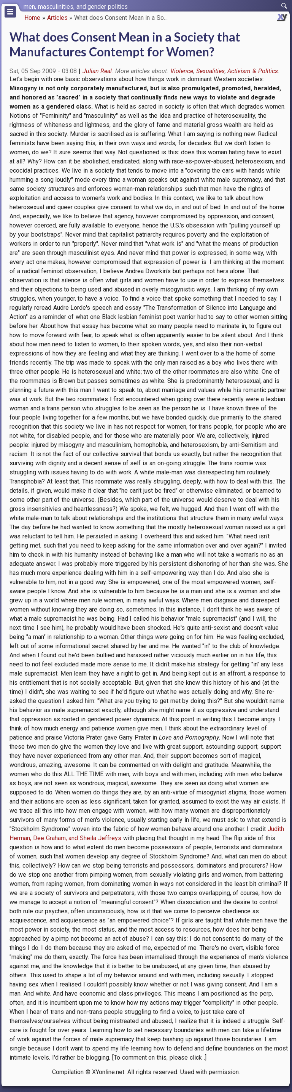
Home (32, 17)
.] (205, 1057)
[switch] (284, 6)
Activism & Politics (252, 71)
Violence (181, 71)
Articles (57, 17)
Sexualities (210, 71)
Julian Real (97, 71)
